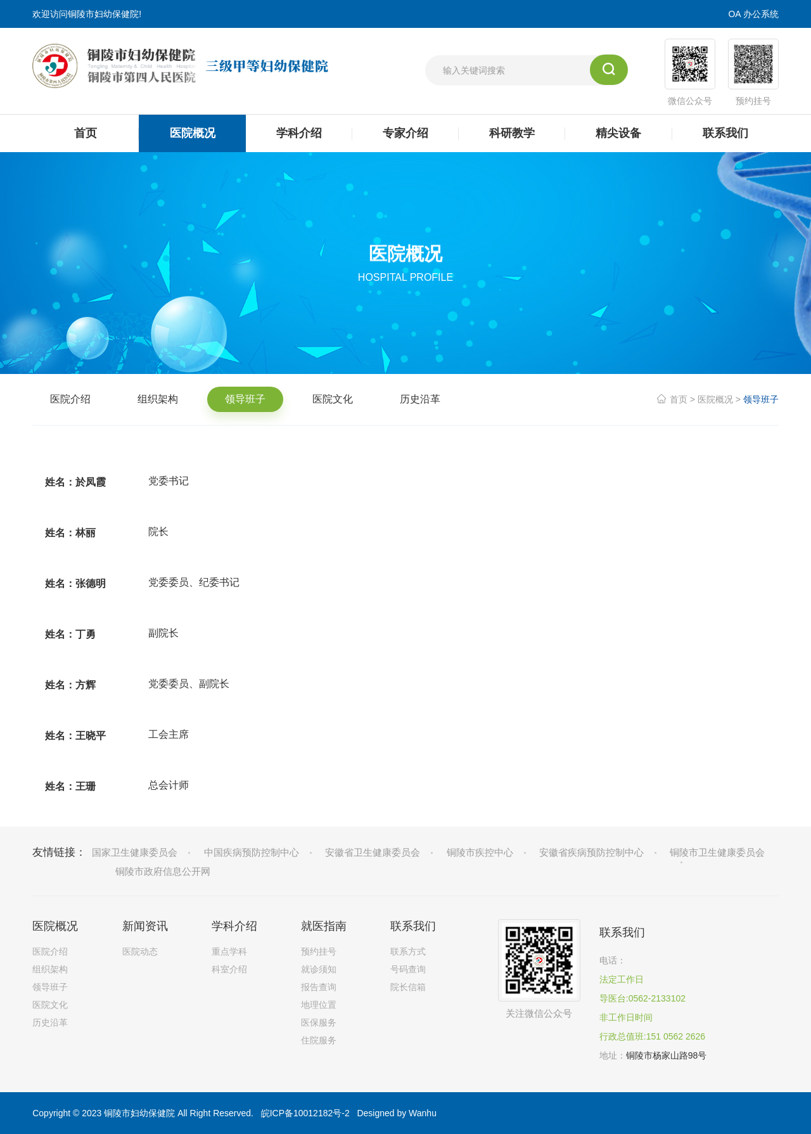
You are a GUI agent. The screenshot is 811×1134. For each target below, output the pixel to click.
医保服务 (318, 1022)
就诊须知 (318, 969)
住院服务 (318, 1040)
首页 (678, 399)
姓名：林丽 (70, 532)
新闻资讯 (145, 926)
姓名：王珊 (70, 786)
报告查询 (318, 987)
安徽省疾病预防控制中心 (591, 852)
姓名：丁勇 (70, 634)
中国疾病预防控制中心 (251, 852)
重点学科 (229, 951)
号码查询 (408, 969)
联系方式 (408, 951)
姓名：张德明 (75, 583)
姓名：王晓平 (75, 735)
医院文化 (332, 399)
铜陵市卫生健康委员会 (717, 852)
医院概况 (715, 399)
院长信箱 (408, 987)
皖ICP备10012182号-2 (305, 1113)
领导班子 (245, 399)
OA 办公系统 (753, 14)
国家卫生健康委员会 (134, 852)
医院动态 (140, 951)
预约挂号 (318, 951)
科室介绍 (229, 969)
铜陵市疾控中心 (480, 852)
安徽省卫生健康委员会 (372, 852)
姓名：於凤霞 (75, 482)
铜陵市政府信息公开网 (162, 871)
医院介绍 (70, 399)
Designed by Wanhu (397, 1113)
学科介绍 (234, 926)
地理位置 (318, 1005)
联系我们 (413, 926)
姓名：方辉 (70, 685)
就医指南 (324, 926)
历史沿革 (420, 399)
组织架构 (157, 399)
